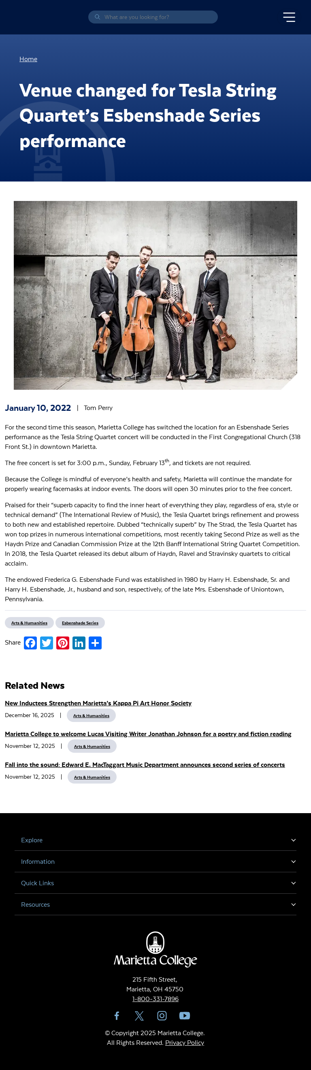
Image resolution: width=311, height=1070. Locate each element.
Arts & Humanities (91, 715)
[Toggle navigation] (289, 17)
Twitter (139, 1015)
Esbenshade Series (80, 622)
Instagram (162, 1015)
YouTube (184, 1015)
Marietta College (16, 17)
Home (28, 58)
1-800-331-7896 (155, 998)
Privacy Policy (184, 1042)
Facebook (116, 1015)
